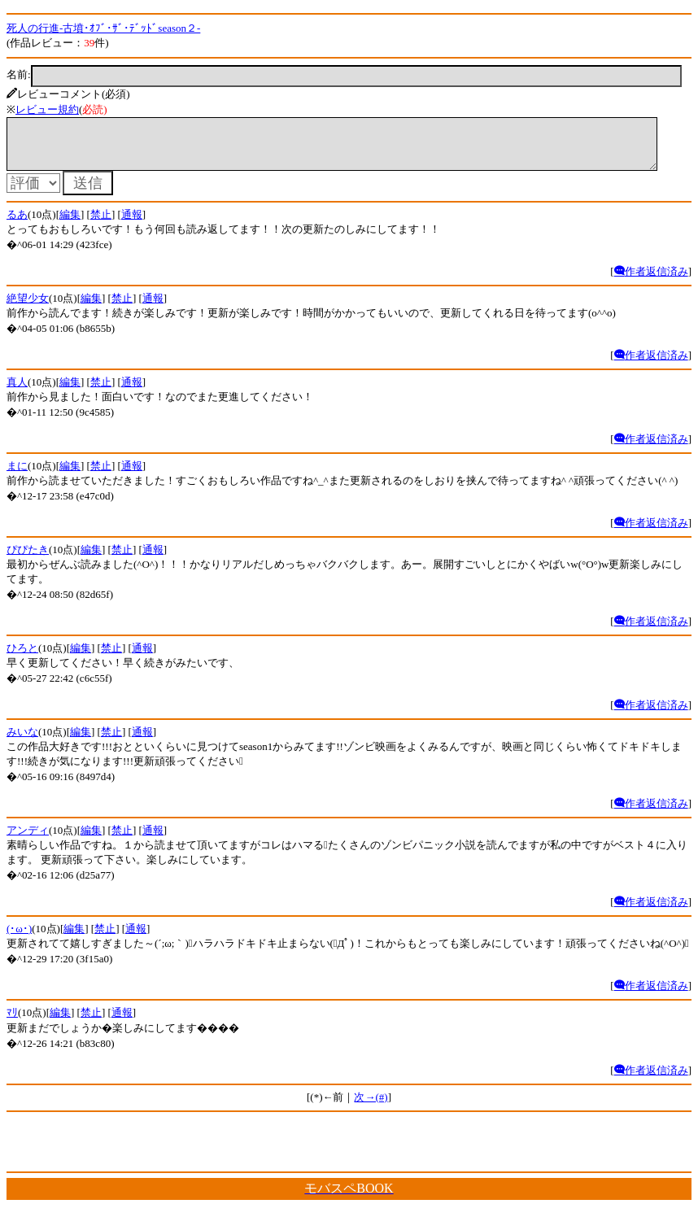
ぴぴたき (28, 559)
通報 (131, 224)
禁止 (100, 224)
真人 (17, 392)
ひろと (22, 658)
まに (17, 475)
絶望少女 (28, 308)
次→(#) (370, 1107)
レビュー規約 (47, 109)
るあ (17, 224)
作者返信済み (651, 281)
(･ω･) (19, 938)
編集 (70, 224)
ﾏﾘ (12, 1022)
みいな (22, 741)
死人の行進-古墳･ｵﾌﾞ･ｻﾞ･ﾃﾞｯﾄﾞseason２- (103, 28)
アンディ (28, 840)
